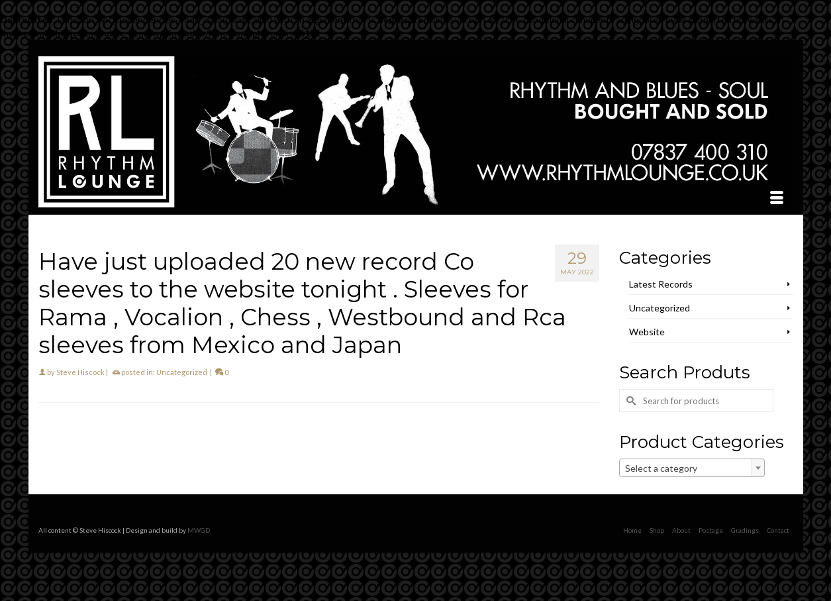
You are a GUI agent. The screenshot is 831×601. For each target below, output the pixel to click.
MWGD (198, 530)
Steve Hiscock (80, 372)
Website (647, 331)
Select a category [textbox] (661, 468)
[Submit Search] (629, 400)
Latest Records (661, 284)
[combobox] (692, 468)
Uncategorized (181, 372)
